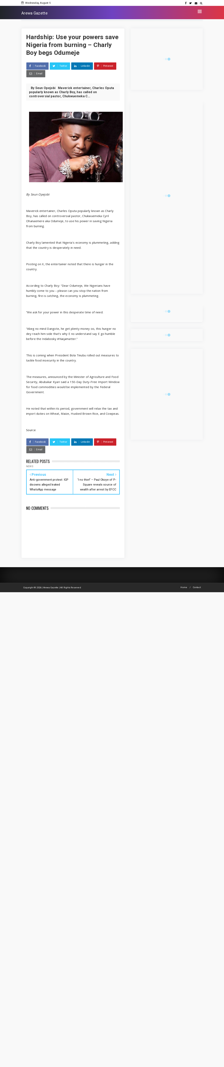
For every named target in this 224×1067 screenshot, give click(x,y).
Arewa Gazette (34, 13)
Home (183, 587)
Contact (197, 587)
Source (31, 430)
